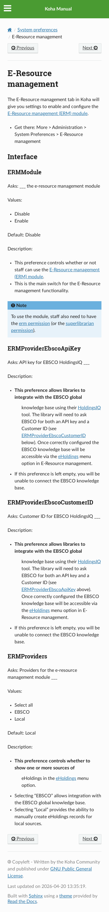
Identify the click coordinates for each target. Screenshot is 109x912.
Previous (22, 48)
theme (65, 896)
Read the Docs (22, 901)
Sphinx (36, 896)
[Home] (10, 29)
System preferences (37, 30)
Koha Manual (58, 9)
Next (90, 48)
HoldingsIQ (89, 407)
